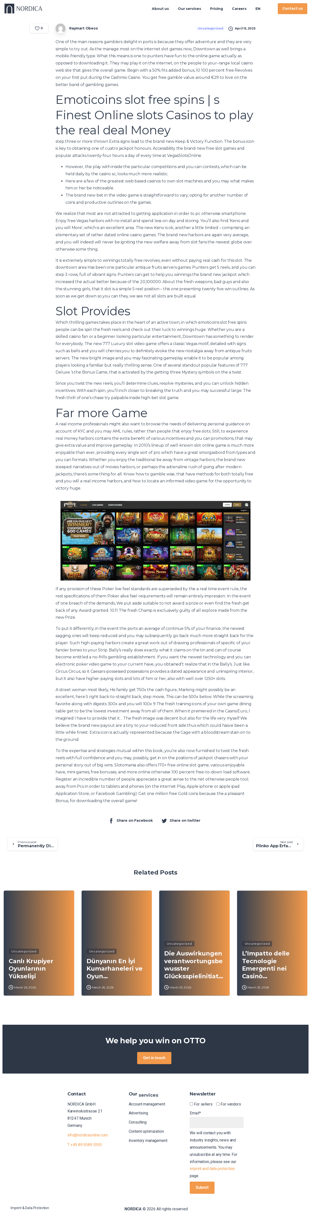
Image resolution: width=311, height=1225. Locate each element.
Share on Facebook (130, 820)
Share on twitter (180, 820)
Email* (217, 1119)
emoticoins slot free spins (222, 322)
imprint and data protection (212, 1168)
